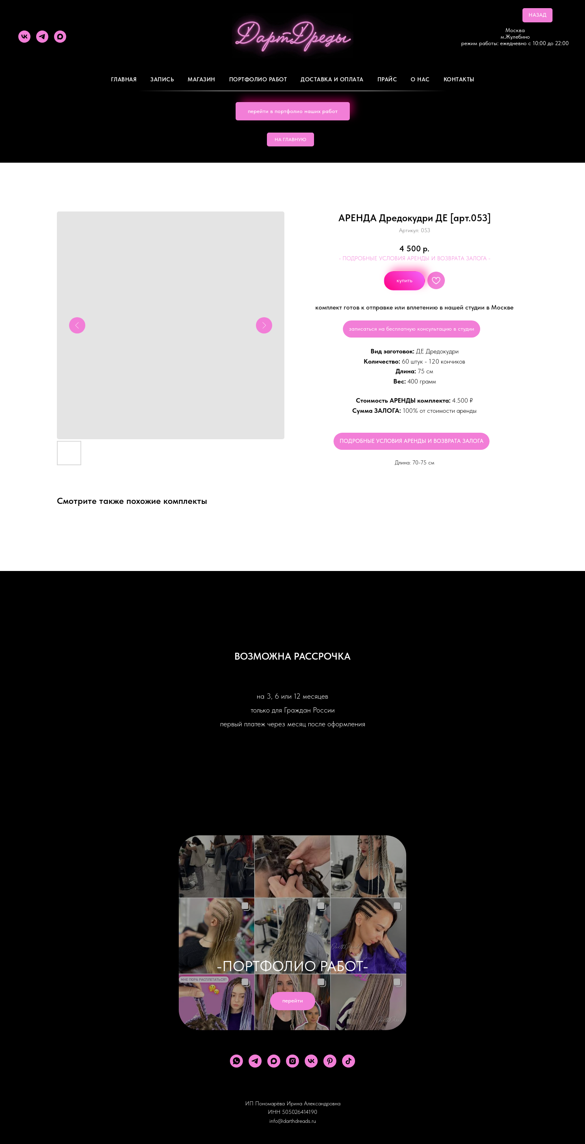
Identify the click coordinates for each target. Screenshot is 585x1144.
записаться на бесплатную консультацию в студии (411, 328)
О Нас (420, 79)
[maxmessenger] (60, 37)
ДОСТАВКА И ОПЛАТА (332, 79)
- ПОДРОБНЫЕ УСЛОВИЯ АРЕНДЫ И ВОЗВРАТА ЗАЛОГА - (414, 258)
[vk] (24, 37)
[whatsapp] (236, 1061)
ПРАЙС (387, 79)
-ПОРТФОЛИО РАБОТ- (292, 966)
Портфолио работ (258, 79)
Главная (124, 79)
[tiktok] (348, 1061)
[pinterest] (329, 1061)
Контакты (459, 79)
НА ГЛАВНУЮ (290, 139)
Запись (162, 79)
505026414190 (299, 1112)
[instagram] (292, 1061)
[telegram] (42, 37)
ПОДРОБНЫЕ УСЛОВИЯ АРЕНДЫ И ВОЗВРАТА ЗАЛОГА (411, 441)
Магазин (201, 79)
